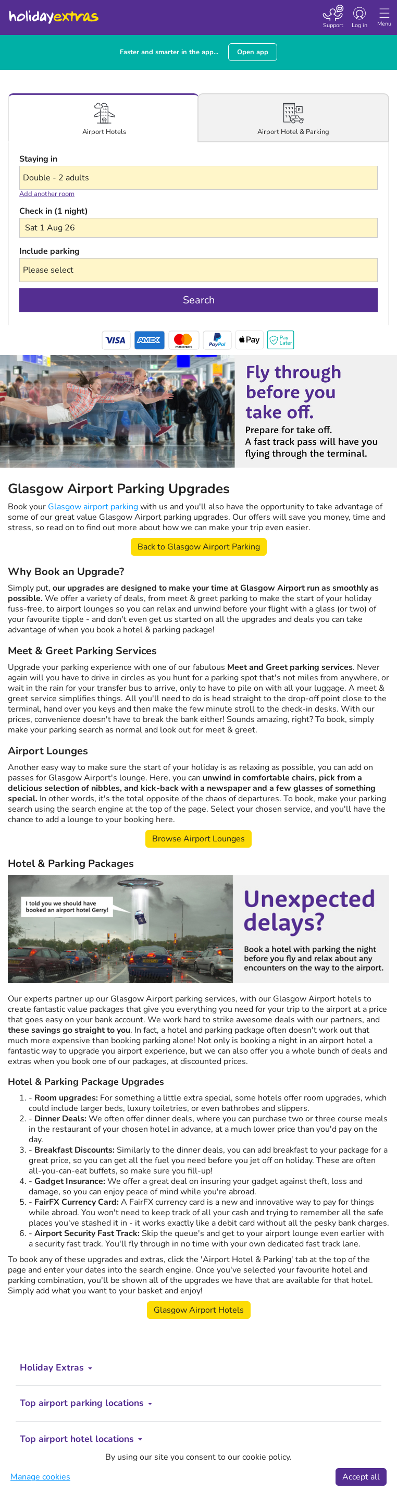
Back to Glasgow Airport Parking (199, 547)
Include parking (49, 251)
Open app (252, 52)
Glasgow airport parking (93, 506)
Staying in (38, 159)
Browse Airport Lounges (198, 839)
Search (199, 300)
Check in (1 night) (53, 211)
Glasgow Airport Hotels (199, 1310)
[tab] (104, 118)
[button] (198, 228)
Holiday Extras (53, 12)
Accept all (361, 1477)
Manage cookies (40, 1477)
